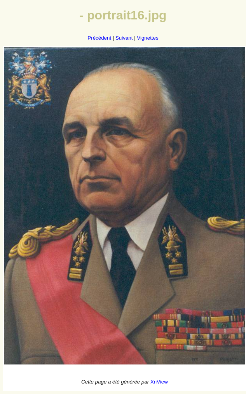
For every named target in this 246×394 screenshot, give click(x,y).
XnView (159, 382)
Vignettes (147, 38)
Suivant (124, 38)
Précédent (99, 38)
